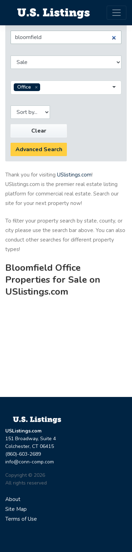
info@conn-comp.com (29, 461)
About (12, 499)
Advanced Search (38, 149)
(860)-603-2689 (23, 454)
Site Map (16, 509)
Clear (38, 131)
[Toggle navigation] (116, 13)
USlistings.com (74, 174)
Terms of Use (21, 518)
